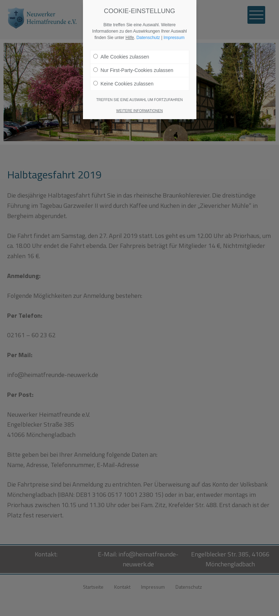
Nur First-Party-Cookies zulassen (133, 70)
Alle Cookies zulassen (121, 57)
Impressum (173, 37)
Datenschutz (148, 37)
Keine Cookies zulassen (123, 84)
